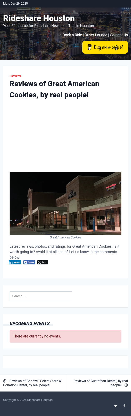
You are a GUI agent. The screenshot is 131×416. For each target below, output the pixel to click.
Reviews (16, 75)
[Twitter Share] (42, 262)
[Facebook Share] (29, 262)
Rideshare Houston (39, 18)
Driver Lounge (96, 35)
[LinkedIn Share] (15, 262)
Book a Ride (72, 35)
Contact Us (119, 35)
